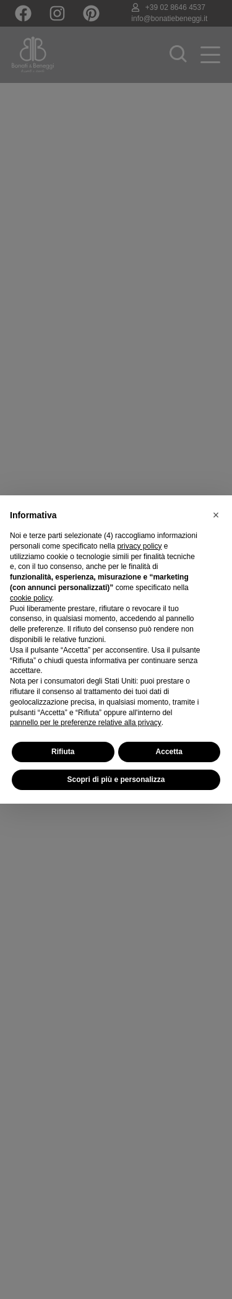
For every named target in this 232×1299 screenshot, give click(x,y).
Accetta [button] (169, 751)
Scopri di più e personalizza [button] (116, 779)
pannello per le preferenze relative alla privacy (85, 722)
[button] (216, 515)
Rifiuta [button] (62, 751)
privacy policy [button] (139, 546)
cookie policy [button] (31, 598)
